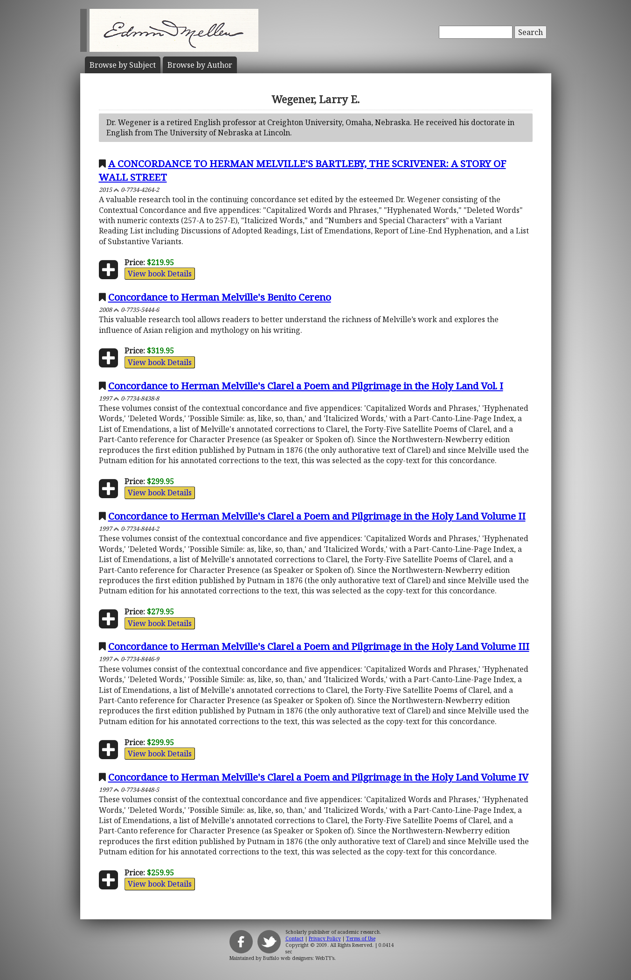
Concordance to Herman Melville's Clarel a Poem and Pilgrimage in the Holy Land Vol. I (305, 385)
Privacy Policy (325, 938)
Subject (123, 65)
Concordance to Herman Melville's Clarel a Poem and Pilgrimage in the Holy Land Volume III (318, 646)
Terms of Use (360, 938)
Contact (294, 938)
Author (199, 65)
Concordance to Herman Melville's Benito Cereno (219, 296)
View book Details (160, 273)
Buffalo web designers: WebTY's (298, 958)
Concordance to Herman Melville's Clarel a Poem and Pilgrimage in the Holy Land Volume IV (318, 776)
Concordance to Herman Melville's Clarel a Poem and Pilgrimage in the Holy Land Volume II (317, 515)
